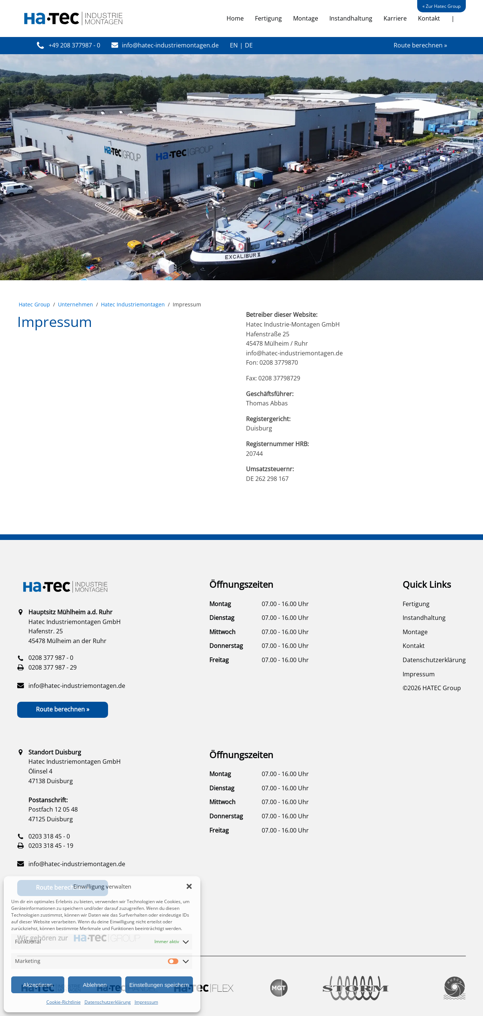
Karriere (395, 18)
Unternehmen (75, 304)
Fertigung (268, 18)
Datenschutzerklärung (107, 1002)
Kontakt (429, 18)
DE (249, 45)
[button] (189, 886)
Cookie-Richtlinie (63, 1002)
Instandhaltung (350, 18)
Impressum (146, 1002)
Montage (305, 18)
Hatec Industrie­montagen (133, 304)
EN (234, 45)
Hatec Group (34, 304)
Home (235, 18)
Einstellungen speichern (159, 985)
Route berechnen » (420, 45)
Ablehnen (95, 985)
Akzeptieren (38, 985)
